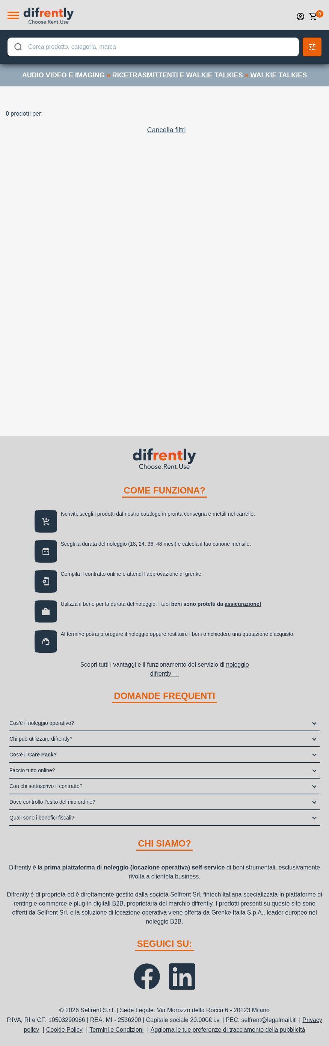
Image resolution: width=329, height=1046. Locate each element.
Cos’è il (33, 755)
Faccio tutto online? (32, 770)
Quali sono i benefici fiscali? (41, 818)
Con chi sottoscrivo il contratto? (46, 786)
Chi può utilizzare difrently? (40, 739)
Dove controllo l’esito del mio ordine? (52, 802)
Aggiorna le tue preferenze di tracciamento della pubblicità (228, 1029)
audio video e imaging (63, 75)
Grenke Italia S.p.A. (237, 912)
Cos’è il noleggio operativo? (41, 723)
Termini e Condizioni (116, 1029)
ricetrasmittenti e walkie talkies (177, 75)
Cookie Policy (64, 1029)
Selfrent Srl (185, 894)
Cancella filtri (166, 130)
